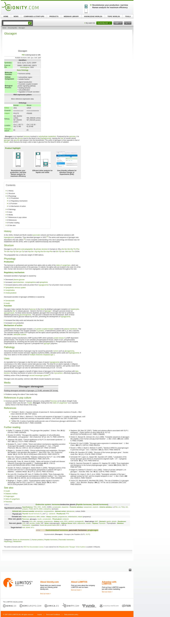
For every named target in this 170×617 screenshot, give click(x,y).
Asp (11, 251)
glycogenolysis (9, 313)
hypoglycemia (45, 138)
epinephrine (43, 282)
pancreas (72, 136)
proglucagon (93, 530)
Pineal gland (56, 519)
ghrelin (114, 521)
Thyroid (25, 513)
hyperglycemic (9, 237)
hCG (30, 521)
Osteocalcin (26, 525)
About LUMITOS (79, 582)
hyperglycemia (74, 353)
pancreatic (36, 235)
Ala (42, 251)
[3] (49, 375)
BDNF (28, 527)
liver (62, 138)
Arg (36, 251)
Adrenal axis (17, 511)
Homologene (24, 67)
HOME (5, 16)
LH (119, 507)
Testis (24, 516)
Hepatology (8, 541)
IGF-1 (59, 525)
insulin (6, 142)
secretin (32, 523)
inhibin (43, 516)
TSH (122, 507)
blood (42, 309)
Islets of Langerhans (60, 403)
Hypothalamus (27, 507)
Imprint (39, 614)
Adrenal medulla (28, 511)
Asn (69, 251)
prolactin (25, 509)
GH (127, 507)
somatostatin (56, 507)
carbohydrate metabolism (47, 136)
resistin (88, 523)
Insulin (7, 303)
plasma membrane (70, 329)
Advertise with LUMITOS (109, 583)
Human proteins (37, 540)
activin (75, 516)
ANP (96, 521)
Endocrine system (43, 504)
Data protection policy (71, 614)
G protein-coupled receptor (44, 329)
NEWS (16, 16)
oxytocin (95, 507)
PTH (67, 513)
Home (4, 28)
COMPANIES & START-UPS (34, 16)
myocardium (58, 373)
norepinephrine (30, 282)
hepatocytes (74, 309)
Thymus (95, 523)
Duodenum (122, 521)
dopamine (65, 507)
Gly (72, 249)
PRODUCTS (53, 16)
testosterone (31, 516)
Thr (74, 249)
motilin (38, 523)
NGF (23, 527)
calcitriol (71, 521)
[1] (47, 237)
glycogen (7, 140)
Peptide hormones (84, 504)
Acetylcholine (10, 290)
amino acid (20, 249)
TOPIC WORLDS (113, 16)
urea (14, 323)
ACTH (36, 509)
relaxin (80, 516)
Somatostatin (10, 301)
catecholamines (18, 282)
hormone (27, 136)
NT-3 (32, 527)
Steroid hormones (100, 504)
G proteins (40, 331)
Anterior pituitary (105, 507)
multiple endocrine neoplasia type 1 (42, 355)
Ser (65, 249)
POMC (31, 509)
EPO (65, 521)
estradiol (54, 516)
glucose (20, 138)
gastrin (109, 521)
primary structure (42, 249)
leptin (74, 523)
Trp (60, 251)
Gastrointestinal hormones (57, 530)
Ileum (47, 523)
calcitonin (52, 513)
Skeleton (120, 523)
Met (66, 251)
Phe (77, 249)
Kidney (56, 521)
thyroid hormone (34, 513)
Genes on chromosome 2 (22, 540)
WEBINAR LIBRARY (71, 16)
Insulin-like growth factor (48, 525)
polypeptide (29, 249)
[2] (24, 239)
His (63, 249)
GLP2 (88, 534)
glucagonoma (69, 351)
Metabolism (17, 541)
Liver (33, 525)
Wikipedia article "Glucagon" (67, 547)
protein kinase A (59, 338)
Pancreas (53, 401)
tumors (55, 351)
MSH (40, 509)
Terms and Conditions (53, 614)
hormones (56, 504)
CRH (39, 507)
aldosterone (71, 511)
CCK (23, 523)
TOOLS (128, 16)
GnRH (44, 507)
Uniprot (7, 113)
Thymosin (102, 523)
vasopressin (88, 507)
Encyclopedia (12, 28)
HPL (34, 521)
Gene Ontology (22, 70)
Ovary (48, 516)
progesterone (62, 516)
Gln (68, 249)
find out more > (45, 594)
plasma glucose (18, 280)
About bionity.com (49, 582)
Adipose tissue (66, 523)
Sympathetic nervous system (15, 288)
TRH (35, 507)
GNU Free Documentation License (33, 547)
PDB (23, 55)
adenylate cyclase (19, 334)
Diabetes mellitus (11, 494)
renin (61, 521)
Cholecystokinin (10, 293)
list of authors (81, 547)
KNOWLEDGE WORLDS (93, 16)
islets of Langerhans (63, 265)
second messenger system (38, 375)
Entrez (6, 108)
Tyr (14, 251)
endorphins (47, 509)
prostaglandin (79, 521)
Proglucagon (9, 496)
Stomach (102, 521)
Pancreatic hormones (66, 540)
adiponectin (81, 523)
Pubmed (7, 129)
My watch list (90, 23)
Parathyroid (61, 513)
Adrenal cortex (60, 511)
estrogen (40, 521)
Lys (20, 251)
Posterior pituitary (76, 507)
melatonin (65, 519)
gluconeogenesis (25, 315)
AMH (38, 516)
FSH (116, 507)
